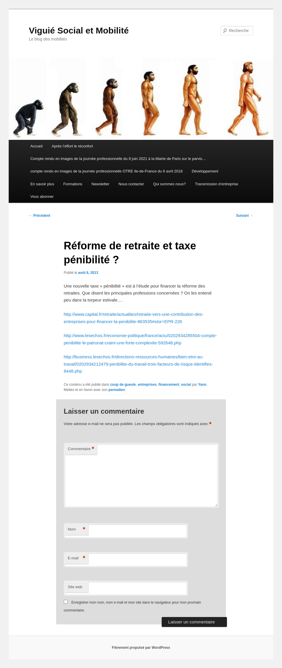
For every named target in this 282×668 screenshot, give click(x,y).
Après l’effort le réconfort (72, 146)
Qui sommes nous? (169, 184)
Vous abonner (42, 196)
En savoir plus (42, 184)
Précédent (39, 216)
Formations (72, 184)
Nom (76, 529)
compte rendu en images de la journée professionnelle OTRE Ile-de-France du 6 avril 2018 (106, 171)
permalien (116, 390)
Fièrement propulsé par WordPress (141, 648)
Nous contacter (131, 184)
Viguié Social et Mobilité (79, 30)
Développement (205, 171)
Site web (75, 587)
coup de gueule (123, 385)
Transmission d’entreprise (216, 184)
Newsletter (100, 184)
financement (168, 385)
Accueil (36, 146)
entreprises (147, 385)
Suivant (244, 216)
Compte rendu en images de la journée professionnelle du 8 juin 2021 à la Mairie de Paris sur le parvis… (118, 158)
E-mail (76, 558)
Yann (202, 385)
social (186, 385)
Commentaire (81, 449)
